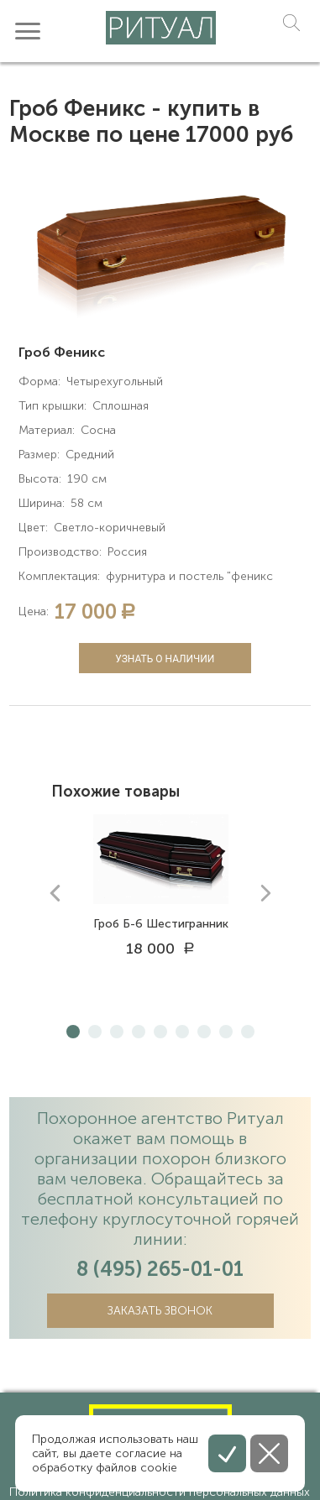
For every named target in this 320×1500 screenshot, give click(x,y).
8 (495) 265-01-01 (160, 1269)
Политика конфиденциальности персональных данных (159, 1492)
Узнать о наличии (164, 659)
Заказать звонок (160, 1311)
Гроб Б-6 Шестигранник (160, 924)
